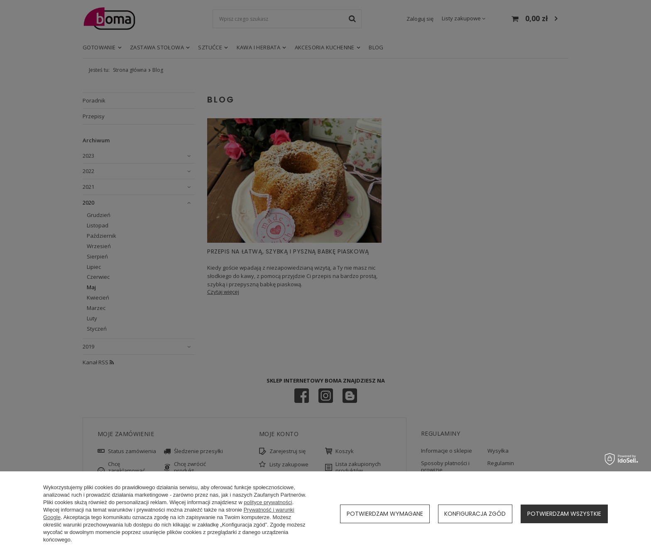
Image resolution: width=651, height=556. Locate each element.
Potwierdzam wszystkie (564, 514)
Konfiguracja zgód (475, 514)
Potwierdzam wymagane (385, 514)
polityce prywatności (268, 502)
